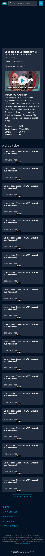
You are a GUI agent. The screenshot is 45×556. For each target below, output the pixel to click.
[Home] (5, 3)
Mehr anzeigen (22, 496)
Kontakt (6, 507)
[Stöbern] (41, 3)
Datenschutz (8, 521)
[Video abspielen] (22, 81)
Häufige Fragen (10, 512)
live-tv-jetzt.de (10, 526)
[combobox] (25, 3)
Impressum (7, 517)
